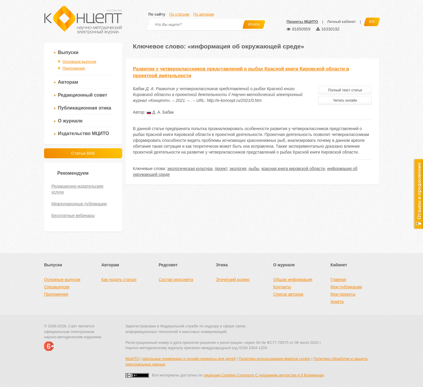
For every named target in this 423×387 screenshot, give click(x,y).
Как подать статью (118, 279)
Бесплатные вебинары (73, 215)
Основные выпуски (79, 61)
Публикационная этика (84, 107)
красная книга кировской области (293, 168)
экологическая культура (189, 168)
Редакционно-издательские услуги (77, 189)
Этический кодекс (233, 279)
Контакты (282, 287)
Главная (338, 279)
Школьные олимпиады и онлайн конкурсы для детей (189, 358)
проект (221, 168)
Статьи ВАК (83, 153)
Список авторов (288, 294)
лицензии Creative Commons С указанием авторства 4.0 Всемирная (264, 375)
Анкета (337, 301)
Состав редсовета (176, 279)
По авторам (203, 14)
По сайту (156, 14)
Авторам (68, 82)
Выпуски (68, 52)
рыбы (254, 168)
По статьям (179, 14)
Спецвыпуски (56, 287)
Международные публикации (79, 203)
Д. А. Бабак (160, 112)
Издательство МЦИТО (83, 133)
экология (237, 168)
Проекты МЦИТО (302, 21)
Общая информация (292, 279)
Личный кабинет (341, 21)
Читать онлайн (345, 100)
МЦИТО (132, 358)
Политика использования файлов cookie (274, 358)
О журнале (70, 120)
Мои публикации (346, 287)
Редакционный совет (82, 94)
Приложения (74, 68)
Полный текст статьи (345, 90)
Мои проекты (342, 294)
